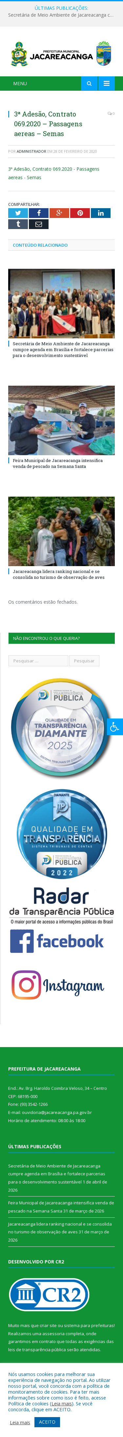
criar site (48, 1325)
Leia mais (61, 1403)
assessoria (53, 1334)
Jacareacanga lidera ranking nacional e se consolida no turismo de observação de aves (59, 574)
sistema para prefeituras (89, 1325)
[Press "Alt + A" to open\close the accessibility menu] (115, 726)
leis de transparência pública (37, 1349)
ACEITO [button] (47, 1422)
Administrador (31, 151)
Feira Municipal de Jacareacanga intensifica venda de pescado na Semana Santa (58, 463)
